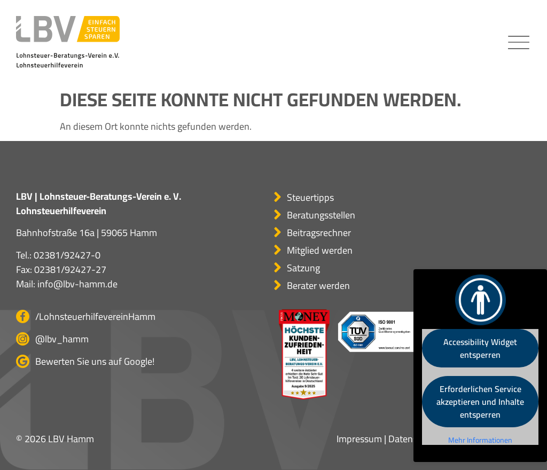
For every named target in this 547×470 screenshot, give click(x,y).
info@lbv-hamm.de (77, 284)
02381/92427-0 (67, 255)
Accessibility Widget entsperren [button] (480, 348)
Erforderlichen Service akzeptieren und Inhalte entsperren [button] (480, 401)
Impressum (359, 439)
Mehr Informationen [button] (480, 440)
